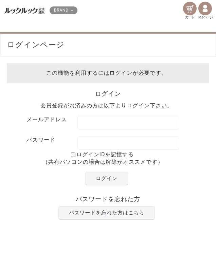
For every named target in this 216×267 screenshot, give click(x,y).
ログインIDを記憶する (105, 154)
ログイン (107, 178)
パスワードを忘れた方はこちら (107, 213)
